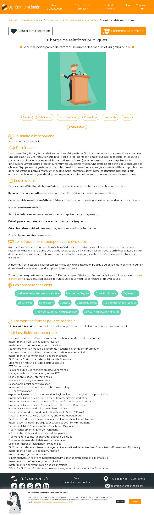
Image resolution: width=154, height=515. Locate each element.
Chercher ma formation (82, 7)
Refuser (120, 501)
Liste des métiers (110, 7)
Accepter (134, 501)
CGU (77, 477)
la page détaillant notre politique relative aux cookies (52, 502)
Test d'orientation (54, 7)
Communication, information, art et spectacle (69, 20)
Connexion (142, 7)
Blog (127, 5)
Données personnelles (77, 482)
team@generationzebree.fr (127, 486)
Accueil (12, 20)
